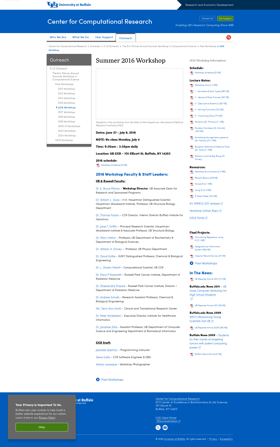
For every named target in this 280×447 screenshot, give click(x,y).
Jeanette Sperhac (106, 350)
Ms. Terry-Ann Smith (108, 308)
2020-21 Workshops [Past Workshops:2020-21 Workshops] (69, 126)
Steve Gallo (103, 357)
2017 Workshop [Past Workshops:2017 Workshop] (66, 112)
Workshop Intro (206, 85)
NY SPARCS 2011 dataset (206, 203)
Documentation (169, 421)
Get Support (225, 19)
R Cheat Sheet (206, 196)
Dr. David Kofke (105, 256)
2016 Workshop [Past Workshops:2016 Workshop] (67, 107)
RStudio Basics (206, 178)
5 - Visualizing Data (208, 116)
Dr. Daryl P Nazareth (109, 274)
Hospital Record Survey (210, 256)
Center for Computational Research (103, 21)
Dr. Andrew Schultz (107, 297)
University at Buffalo (174, 439)
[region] (42, 417)
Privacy (213, 439)
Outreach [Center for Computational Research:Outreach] (95, 46)
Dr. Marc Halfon (106, 238)
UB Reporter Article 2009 (211, 328)
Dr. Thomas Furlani (107, 215)
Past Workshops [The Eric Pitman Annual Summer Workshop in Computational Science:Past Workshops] (208, 46)
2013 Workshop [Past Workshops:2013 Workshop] (66, 93)
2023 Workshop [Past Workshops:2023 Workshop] (67, 131)
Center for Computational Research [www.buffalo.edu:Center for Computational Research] (68, 46)
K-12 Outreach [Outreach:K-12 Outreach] (111, 46)
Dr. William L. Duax (108, 200)
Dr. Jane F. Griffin (106, 226)
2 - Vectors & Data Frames (212, 97)
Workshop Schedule (114, 165)
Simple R (203, 184)
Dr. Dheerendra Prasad (110, 286)
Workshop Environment (210, 172)
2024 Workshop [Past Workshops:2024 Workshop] (67, 135)
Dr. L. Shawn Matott (108, 267)
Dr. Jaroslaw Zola (106, 327)
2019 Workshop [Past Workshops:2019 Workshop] (66, 121)
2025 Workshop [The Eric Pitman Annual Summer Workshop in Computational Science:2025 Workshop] (64, 140)
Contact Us (207, 19)
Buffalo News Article (208, 354)
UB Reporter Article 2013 (210, 279)
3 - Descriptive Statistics (211, 104)
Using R (203, 190)
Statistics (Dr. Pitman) (209, 122)
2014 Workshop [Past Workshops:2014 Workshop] (66, 98)
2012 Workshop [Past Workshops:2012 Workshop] (66, 89)
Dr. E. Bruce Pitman (108, 188)
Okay (41, 427)
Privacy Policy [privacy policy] (47, 417)
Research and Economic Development (209, 5)
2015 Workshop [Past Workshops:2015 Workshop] (66, 103)
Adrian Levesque (106, 364)
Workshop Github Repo (205, 210)
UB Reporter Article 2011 (210, 306)
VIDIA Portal (198, 218)
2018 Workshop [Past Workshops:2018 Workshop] (66, 117)
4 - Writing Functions (209, 110)
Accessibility (226, 439)
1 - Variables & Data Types (212, 91)
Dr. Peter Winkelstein (108, 316)
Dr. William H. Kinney (109, 249)
